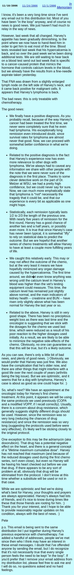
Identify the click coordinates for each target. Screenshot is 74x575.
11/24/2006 (29, 6)
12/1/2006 (49, 6)
